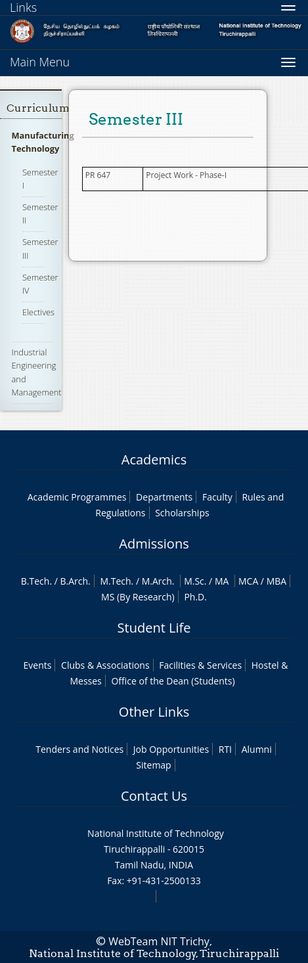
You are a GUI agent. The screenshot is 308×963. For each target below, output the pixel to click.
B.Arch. (75, 581)
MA (222, 581)
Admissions (153, 543)
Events (38, 665)
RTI (225, 749)
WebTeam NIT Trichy (158, 941)
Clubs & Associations (105, 665)
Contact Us (154, 796)
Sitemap (153, 765)
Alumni (257, 749)
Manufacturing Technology (43, 141)
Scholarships (182, 512)
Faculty (217, 497)
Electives (38, 312)
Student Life (154, 628)
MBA (277, 581)
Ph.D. (195, 597)
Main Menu (40, 62)
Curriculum (38, 108)
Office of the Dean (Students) (172, 681)
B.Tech (35, 581)
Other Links (154, 712)
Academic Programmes (77, 497)
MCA (248, 581)
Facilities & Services (200, 665)
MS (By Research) (138, 597)
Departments (164, 497)
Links (23, 7)
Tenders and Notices (79, 749)
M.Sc (194, 581)
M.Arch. (158, 581)
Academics (154, 459)
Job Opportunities (171, 749)
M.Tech (115, 581)
